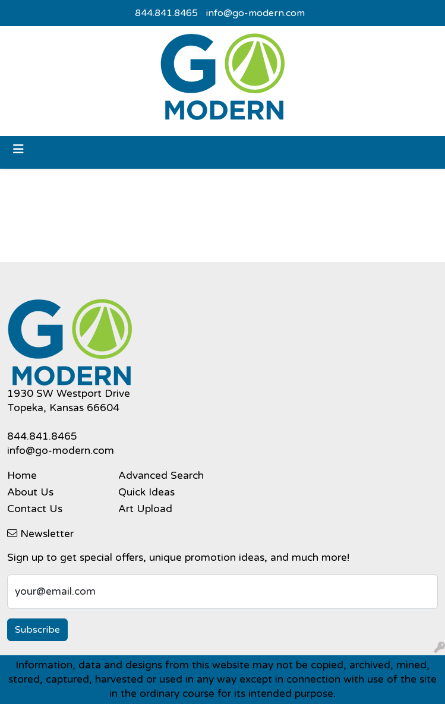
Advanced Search (161, 475)
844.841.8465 (166, 13)
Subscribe (37, 630)
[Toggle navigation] (18, 149)
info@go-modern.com (255, 13)
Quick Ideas (146, 492)
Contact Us (34, 509)
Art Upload (145, 509)
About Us (30, 492)
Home (22, 475)
